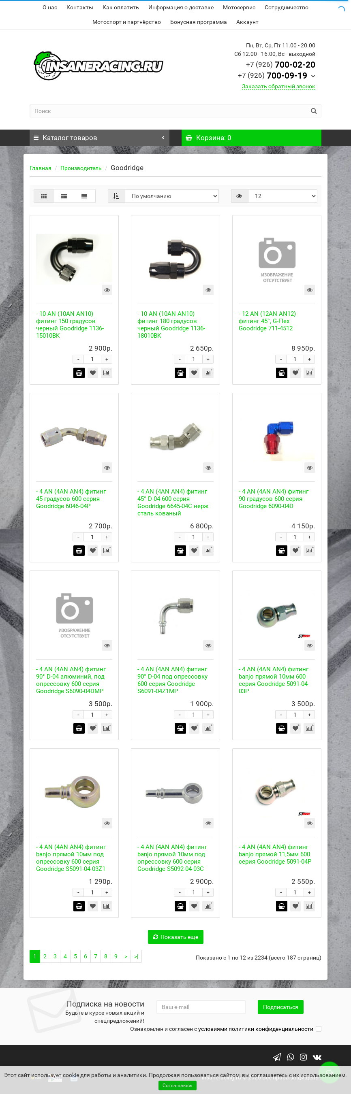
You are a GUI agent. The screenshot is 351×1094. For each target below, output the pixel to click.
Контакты (79, 7)
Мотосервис (239, 7)
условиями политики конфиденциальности (255, 1029)
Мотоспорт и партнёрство (126, 22)
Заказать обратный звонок (278, 86)
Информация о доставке (181, 7)
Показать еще (175, 937)
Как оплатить (121, 7)
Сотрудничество (286, 7)
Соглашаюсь (178, 1085)
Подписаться (280, 1007)
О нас (50, 7)
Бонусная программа (198, 22)
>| (136, 956)
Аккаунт (247, 22)
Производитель (81, 168)
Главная (40, 168)
